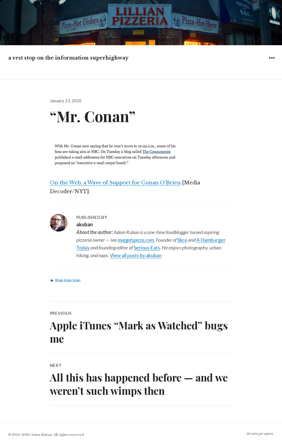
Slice (182, 240)
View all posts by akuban (136, 255)
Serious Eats (147, 248)
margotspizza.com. (136, 240)
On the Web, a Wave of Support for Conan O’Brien (115, 183)
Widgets (271, 61)
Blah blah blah (67, 280)
